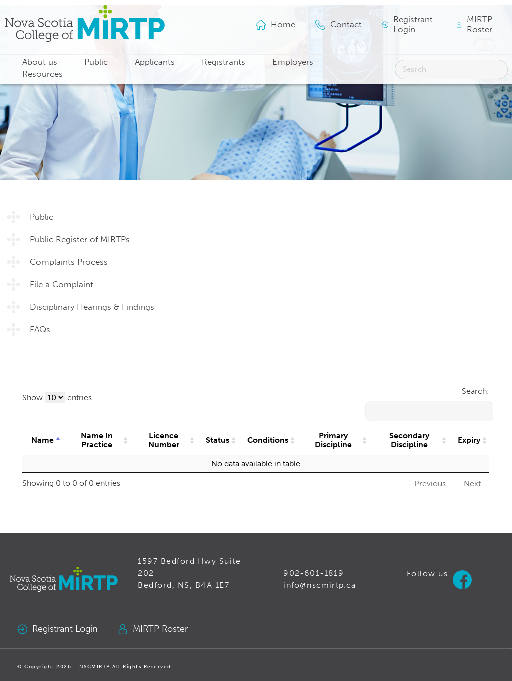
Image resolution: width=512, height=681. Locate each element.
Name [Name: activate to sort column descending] (43, 440)
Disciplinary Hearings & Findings (92, 307)
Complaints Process (69, 262)
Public (96, 62)
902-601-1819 (314, 573)
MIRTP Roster (153, 629)
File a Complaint (62, 284)
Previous (430, 483)
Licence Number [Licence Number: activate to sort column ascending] (164, 440)
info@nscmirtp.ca (320, 585)
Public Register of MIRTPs (80, 239)
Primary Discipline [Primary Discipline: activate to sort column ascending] (333, 440)
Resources (42, 74)
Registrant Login (58, 629)
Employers (293, 62)
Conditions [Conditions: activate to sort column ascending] (268, 440)
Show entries (57, 397)
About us (40, 62)
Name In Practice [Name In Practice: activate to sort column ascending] (97, 440)
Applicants (155, 62)
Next (472, 483)
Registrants (224, 62)
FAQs (40, 329)
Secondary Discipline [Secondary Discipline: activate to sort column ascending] (410, 440)
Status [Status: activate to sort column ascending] (218, 440)
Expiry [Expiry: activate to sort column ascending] (469, 440)
